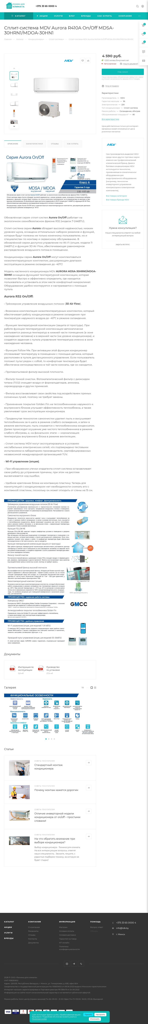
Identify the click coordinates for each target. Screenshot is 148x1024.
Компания (34, 922)
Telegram (74, 964)
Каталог (9, 922)
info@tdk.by (122, 928)
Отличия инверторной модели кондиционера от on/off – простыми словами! (57, 817)
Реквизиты (33, 931)
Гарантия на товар (68, 939)
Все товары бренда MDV (117, 200)
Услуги (8, 933)
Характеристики (34, 144)
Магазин (63, 927)
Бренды (9, 938)
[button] (46, 739)
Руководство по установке (53, 668)
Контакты (32, 939)
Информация (67, 922)
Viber (81, 964)
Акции (8, 927)
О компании (34, 927)
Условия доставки (67, 935)
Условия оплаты (66, 931)
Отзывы (55, 144)
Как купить (72, 144)
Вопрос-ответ (96, 927)
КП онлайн (64, 943)
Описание (13, 144)
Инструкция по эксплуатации (26, 668)
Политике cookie (39, 1019)
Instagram (67, 964)
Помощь (95, 922)
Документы (33, 943)
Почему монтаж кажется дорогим (56, 790)
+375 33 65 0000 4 (46, 6)
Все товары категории (116, 196)
